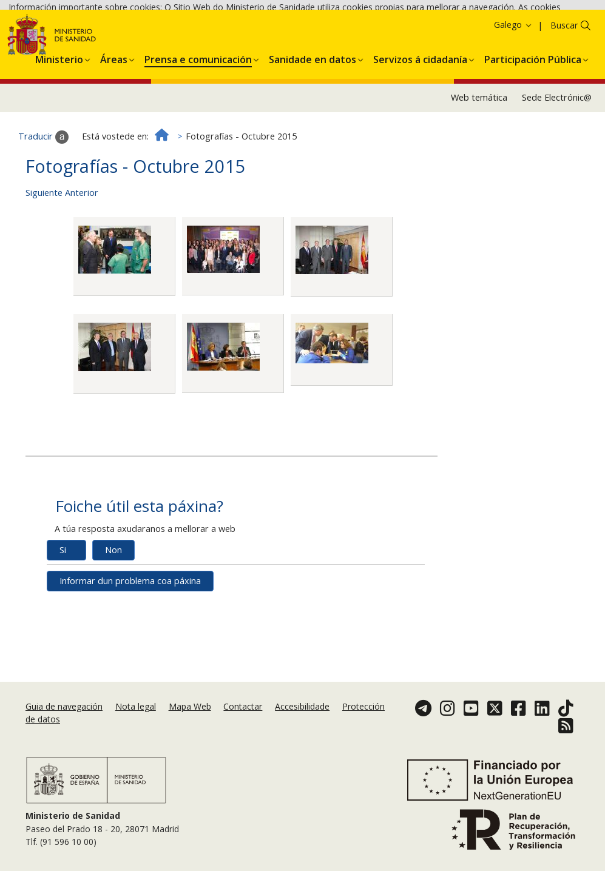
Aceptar (368, 42)
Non (113, 618)
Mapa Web (190, 710)
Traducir (43, 204)
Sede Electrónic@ (557, 165)
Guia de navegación (64, 710)
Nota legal (135, 710)
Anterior (81, 260)
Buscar (564, 93)
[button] (59, 125)
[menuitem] (59, 125)
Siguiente (44, 260)
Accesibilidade (302, 710)
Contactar (242, 710)
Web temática (479, 165)
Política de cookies (303, 41)
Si (62, 618)
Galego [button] (513, 92)
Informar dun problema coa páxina (130, 648)
